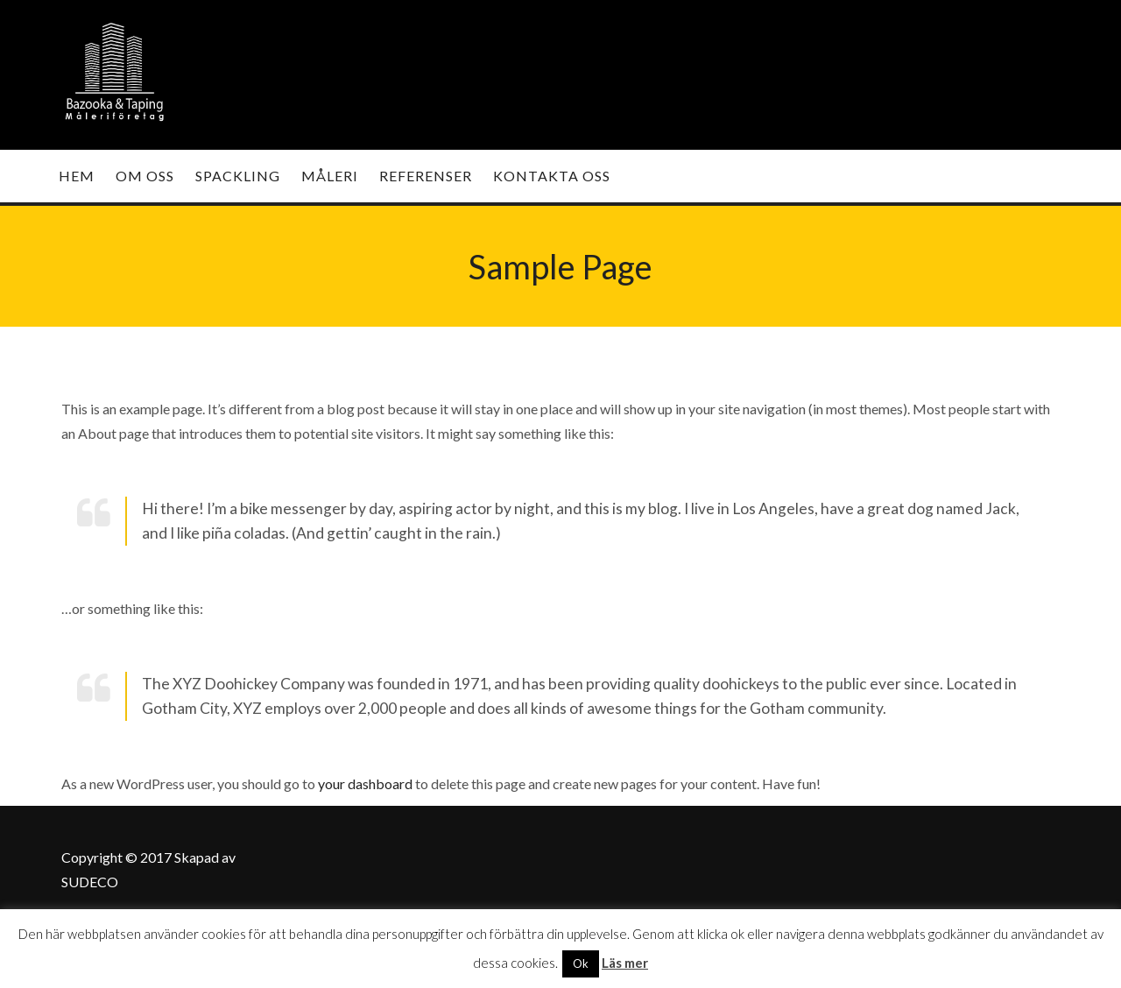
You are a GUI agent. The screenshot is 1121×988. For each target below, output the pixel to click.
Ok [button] (581, 963)
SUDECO (89, 881)
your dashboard (365, 783)
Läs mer (625, 962)
